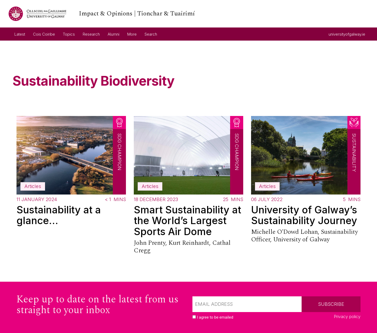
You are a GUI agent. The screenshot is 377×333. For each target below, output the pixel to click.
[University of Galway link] (102, 14)
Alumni (113, 34)
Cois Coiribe (44, 34)
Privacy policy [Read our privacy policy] (347, 316)
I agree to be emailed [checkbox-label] (215, 317)
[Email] (247, 304)
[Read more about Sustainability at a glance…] (71, 173)
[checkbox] (194, 317)
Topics (69, 34)
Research (91, 34)
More (132, 34)
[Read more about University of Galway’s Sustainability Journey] (306, 181)
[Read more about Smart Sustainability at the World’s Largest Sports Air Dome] (188, 186)
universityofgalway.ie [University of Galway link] (347, 32)
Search (151, 34)
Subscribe (331, 304)
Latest (19, 34)
